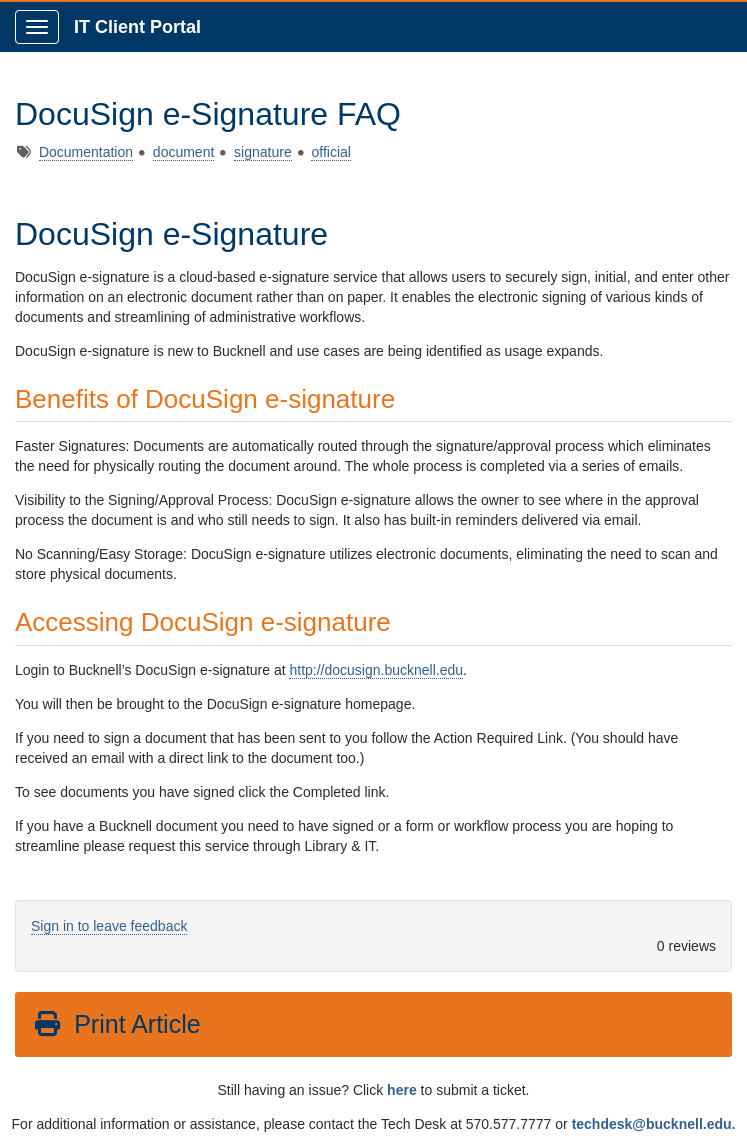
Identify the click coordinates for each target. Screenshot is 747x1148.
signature (263, 152)
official (330, 152)
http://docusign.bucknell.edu (376, 670)
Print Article (116, 1024)
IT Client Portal (137, 27)
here (402, 1090)
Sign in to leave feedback (109, 926)
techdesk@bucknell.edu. (654, 1124)
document (183, 152)
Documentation (86, 152)
